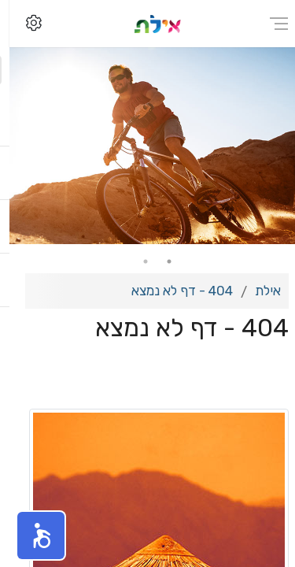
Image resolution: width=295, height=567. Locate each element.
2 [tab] (136, 261)
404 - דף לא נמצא (172, 290)
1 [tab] (160, 261)
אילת (258, 290)
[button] (31, 535)
